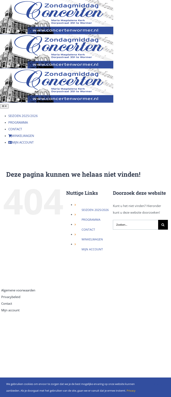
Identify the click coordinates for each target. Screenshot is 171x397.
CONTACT (88, 229)
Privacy (131, 390)
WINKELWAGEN (92, 239)
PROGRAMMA (91, 220)
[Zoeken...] (135, 225)
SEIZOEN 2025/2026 (95, 210)
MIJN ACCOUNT (92, 249)
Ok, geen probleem (158, 387)
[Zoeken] (163, 225)
